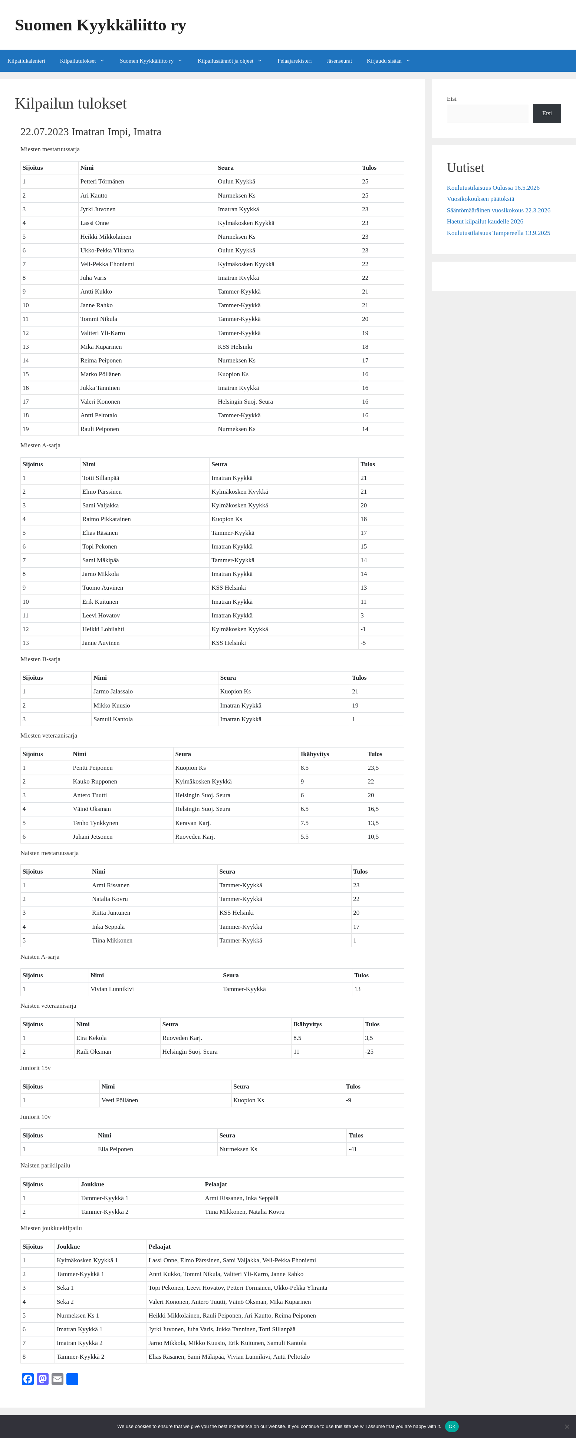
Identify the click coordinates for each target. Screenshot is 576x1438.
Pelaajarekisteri (294, 61)
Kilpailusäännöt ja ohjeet (234, 61)
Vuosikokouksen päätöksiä (480, 198)
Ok (452, 1426)
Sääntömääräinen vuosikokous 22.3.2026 (499, 210)
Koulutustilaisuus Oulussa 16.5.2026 (493, 187)
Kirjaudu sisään (392, 61)
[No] (566, 1426)
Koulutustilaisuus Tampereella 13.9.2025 (498, 232)
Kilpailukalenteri (26, 61)
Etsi (452, 98)
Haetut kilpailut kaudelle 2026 (485, 221)
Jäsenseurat (339, 61)
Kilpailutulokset (86, 61)
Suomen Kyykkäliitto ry (101, 25)
